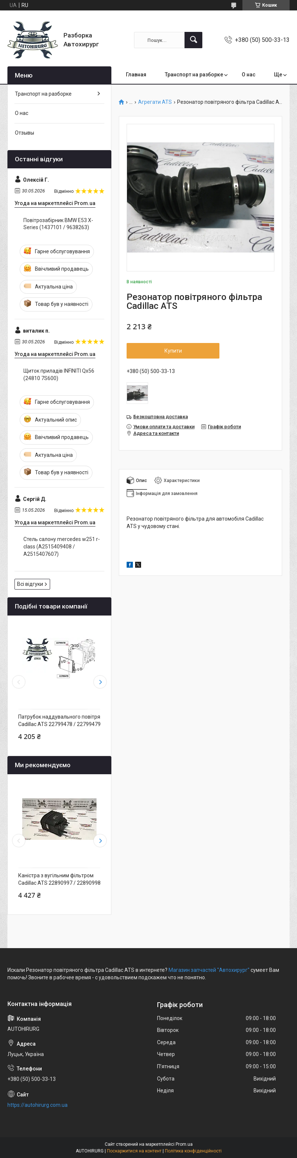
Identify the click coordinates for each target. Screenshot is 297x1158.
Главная (136, 74)
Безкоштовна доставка (160, 416)
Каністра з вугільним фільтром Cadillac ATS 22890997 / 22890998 (59, 879)
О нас (248, 74)
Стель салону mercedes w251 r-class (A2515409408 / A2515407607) (61, 546)
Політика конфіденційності (193, 1151)
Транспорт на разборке (194, 74)
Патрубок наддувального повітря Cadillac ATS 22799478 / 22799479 (59, 720)
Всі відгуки (30, 584)
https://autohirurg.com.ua (37, 1105)
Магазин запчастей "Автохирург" (209, 970)
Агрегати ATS (155, 102)
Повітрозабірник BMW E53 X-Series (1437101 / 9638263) (58, 224)
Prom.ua (184, 1144)
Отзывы (24, 133)
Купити (173, 351)
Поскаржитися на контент (134, 1151)
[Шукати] (193, 40)
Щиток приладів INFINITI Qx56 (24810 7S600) (58, 374)
